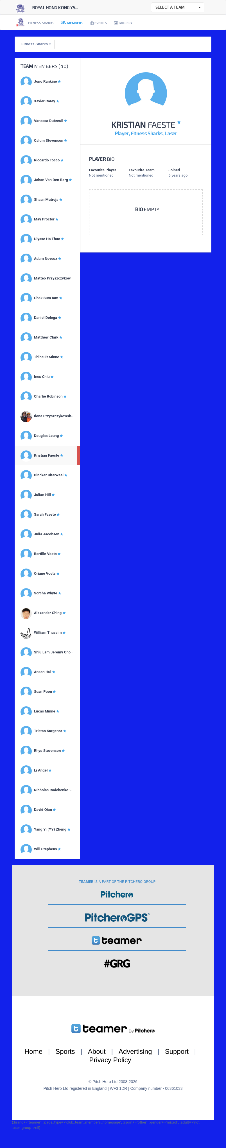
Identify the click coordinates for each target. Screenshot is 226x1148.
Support (177, 1051)
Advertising (135, 1051)
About (97, 1051)
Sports (65, 1051)
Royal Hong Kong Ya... (55, 7)
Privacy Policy (110, 1060)
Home (33, 1051)
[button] (177, 7)
